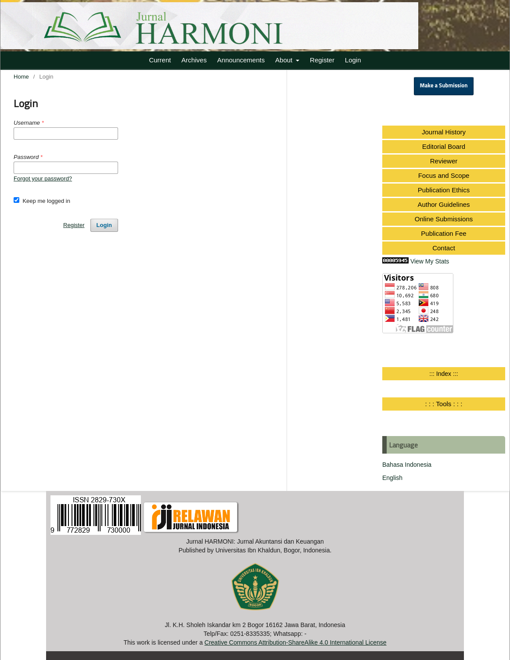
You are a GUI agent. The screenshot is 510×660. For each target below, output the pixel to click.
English (392, 477)
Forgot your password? (43, 178)
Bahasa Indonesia (406, 464)
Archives (194, 60)
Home (21, 76)
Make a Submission (444, 86)
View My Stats (429, 261)
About (284, 60)
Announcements (241, 60)
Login (353, 60)
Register (322, 60)
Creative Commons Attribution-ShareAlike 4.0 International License (296, 642)
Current (160, 60)
